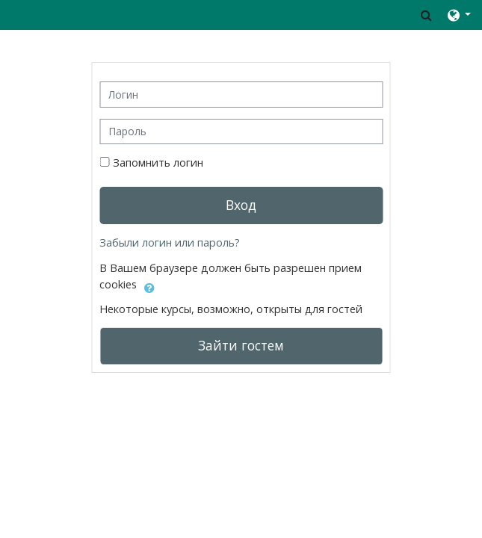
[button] (426, 15)
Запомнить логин (158, 162)
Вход (241, 205)
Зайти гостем (241, 345)
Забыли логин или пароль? (169, 242)
